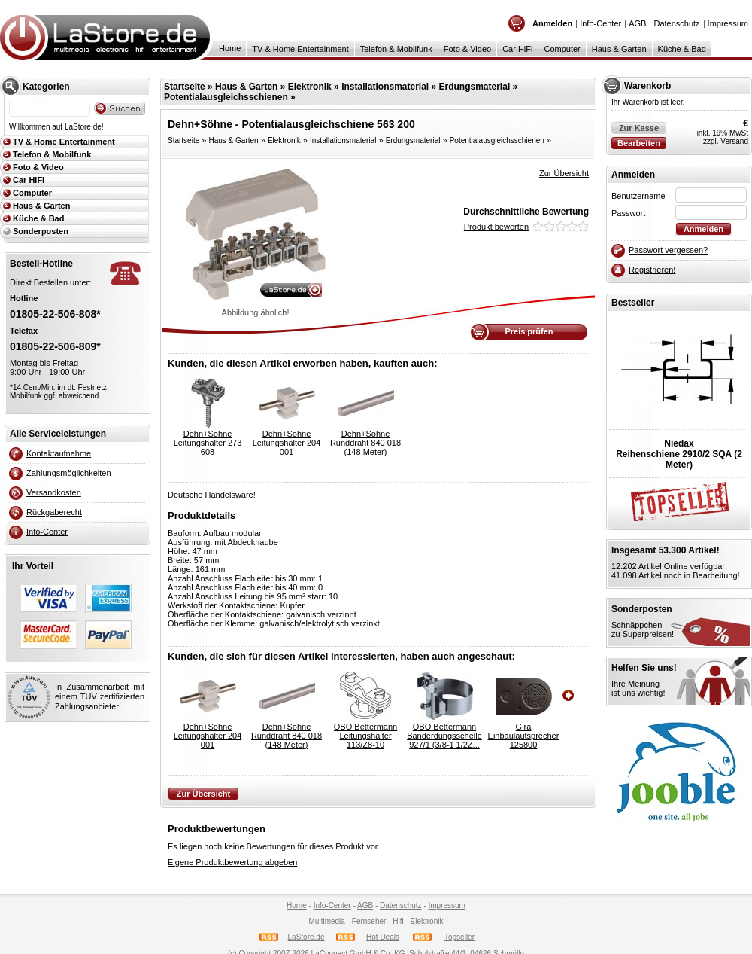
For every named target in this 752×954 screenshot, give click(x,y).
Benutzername (638, 195)
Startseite (184, 86)
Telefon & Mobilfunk (396, 48)
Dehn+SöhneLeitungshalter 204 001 (287, 442)
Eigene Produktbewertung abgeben (232, 862)
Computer (562, 48)
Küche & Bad (682, 48)
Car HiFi (517, 48)
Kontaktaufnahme (58, 453)
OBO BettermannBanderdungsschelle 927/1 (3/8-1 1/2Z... (444, 735)
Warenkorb (647, 86)
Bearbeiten (638, 143)
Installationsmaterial (385, 86)
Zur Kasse (639, 128)
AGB (637, 23)
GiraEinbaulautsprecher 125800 (523, 735)
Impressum (728, 23)
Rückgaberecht (54, 512)
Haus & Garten (619, 48)
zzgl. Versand (725, 141)
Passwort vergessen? (668, 250)
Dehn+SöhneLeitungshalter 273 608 (208, 442)
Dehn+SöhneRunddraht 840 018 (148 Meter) (365, 442)
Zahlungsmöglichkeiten (68, 472)
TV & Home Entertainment (300, 48)
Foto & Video (467, 48)
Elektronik (310, 86)
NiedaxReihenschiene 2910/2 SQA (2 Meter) (679, 454)
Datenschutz (676, 23)
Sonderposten (40, 231)
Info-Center (600, 23)
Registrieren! (652, 269)
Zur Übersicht (564, 173)
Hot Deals (382, 937)
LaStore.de (306, 937)
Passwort (628, 213)
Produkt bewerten (496, 226)
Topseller (459, 937)
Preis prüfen (529, 331)
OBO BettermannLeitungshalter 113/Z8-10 (365, 735)
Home (230, 48)
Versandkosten (53, 492)
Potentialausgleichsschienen (226, 97)
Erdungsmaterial (475, 86)
